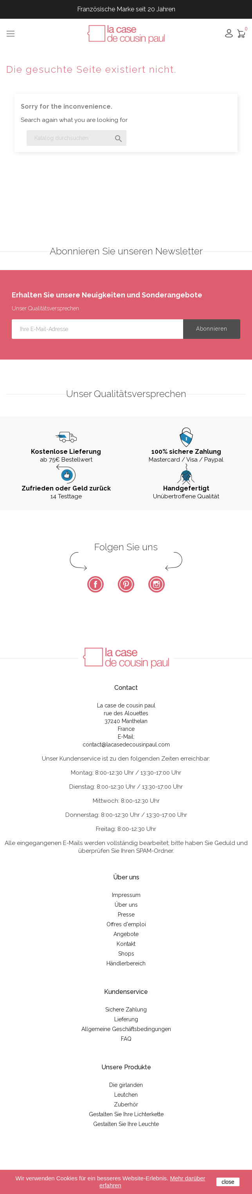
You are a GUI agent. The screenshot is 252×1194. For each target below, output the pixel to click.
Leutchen (126, 1095)
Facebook (95, 584)
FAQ (126, 1039)
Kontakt (126, 944)
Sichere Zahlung (126, 1009)
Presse (126, 914)
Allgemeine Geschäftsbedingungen (126, 1029)
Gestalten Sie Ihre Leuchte (126, 1124)
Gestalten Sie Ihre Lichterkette (126, 1114)
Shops (126, 954)
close (227, 1182)
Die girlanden (126, 1085)
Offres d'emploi (126, 924)
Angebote (126, 934)
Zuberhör (126, 1104)
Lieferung (126, 1019)
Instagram (156, 584)
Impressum (126, 895)
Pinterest (126, 584)
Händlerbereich (126, 963)
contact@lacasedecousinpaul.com (126, 744)
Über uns (126, 905)
